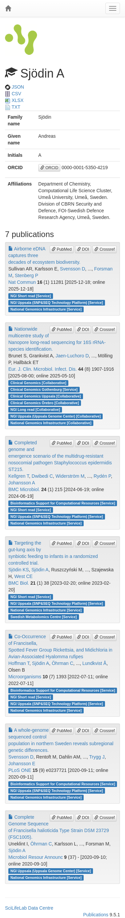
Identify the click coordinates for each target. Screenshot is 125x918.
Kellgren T (18, 476)
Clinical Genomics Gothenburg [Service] (43, 389)
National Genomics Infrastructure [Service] (46, 309)
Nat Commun (22, 282)
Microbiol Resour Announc (35, 857)
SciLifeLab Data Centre (29, 908)
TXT (12, 107)
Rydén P (102, 476)
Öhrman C (62, 663)
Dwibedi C (42, 476)
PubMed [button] (62, 249)
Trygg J (97, 757)
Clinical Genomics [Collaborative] (38, 383)
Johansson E (21, 763)
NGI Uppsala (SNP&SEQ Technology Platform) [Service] (56, 303)
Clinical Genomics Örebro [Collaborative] (44, 403)
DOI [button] (83, 249)
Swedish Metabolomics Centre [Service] (43, 617)
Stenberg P (26, 275)
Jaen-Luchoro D (72, 355)
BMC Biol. (18, 583)
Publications (95, 914)
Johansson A (21, 482)
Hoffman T (18, 663)
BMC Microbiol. (24, 489)
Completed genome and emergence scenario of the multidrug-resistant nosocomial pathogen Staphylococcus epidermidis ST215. (60, 456)
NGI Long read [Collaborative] (35, 410)
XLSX (14, 100)
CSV (13, 93)
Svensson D (72, 268)
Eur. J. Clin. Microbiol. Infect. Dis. (42, 369)
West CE (23, 576)
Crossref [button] (104, 249)
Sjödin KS (18, 569)
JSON (14, 87)
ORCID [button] (49, 167)
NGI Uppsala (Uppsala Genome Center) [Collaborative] (55, 416)
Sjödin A (39, 569)
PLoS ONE (19, 770)
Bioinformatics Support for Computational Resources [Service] (62, 503)
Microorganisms (24, 676)
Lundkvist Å (94, 663)
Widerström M (69, 476)
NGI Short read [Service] (30, 296)
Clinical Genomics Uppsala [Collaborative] (45, 396)
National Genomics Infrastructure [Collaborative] (50, 423)
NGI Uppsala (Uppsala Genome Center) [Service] (50, 871)
